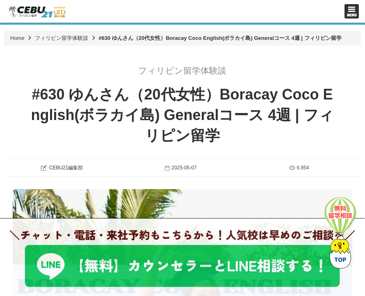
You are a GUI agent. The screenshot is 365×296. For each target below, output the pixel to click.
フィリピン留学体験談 (61, 38)
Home (17, 38)
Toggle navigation (351, 11)
